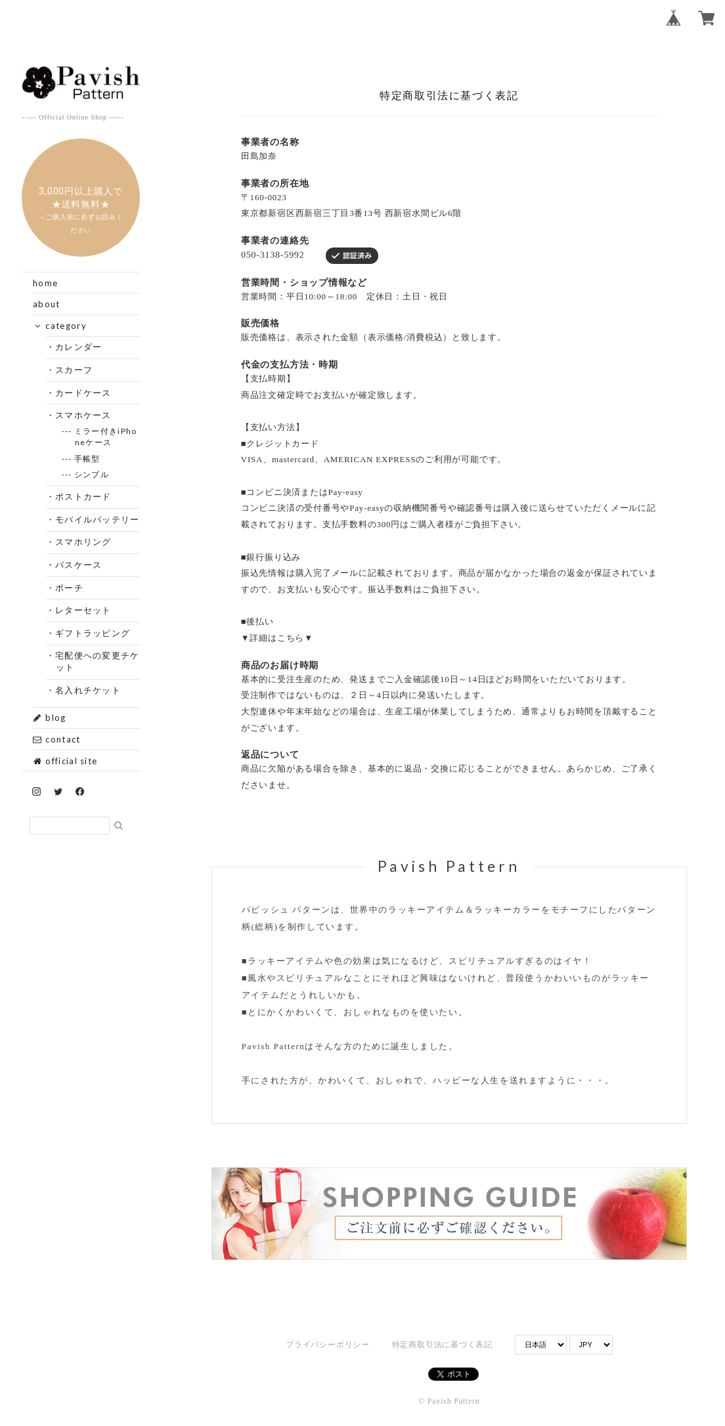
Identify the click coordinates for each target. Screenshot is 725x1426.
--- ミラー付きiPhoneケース (106, 436)
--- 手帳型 (87, 459)
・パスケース (79, 564)
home (45, 283)
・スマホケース (84, 415)
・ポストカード (84, 496)
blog (49, 717)
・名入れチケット (88, 690)
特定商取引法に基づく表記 (442, 1344)
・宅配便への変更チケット (98, 661)
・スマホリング (84, 541)
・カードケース (84, 392)
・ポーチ (69, 587)
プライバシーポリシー (328, 1344)
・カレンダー (79, 346)
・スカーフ (74, 369)
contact (56, 739)
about (46, 304)
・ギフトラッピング (93, 633)
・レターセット (84, 610)
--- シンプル (92, 474)
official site (65, 761)
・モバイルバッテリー (98, 519)
